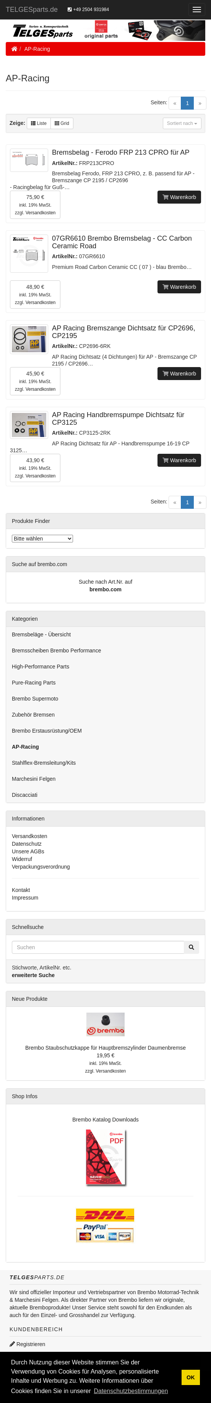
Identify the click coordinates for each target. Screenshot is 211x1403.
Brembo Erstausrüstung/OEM (47, 731)
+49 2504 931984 (88, 9)
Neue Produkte (29, 999)
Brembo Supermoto (35, 699)
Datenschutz (27, 844)
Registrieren (27, 1344)
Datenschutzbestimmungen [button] (131, 1391)
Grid (62, 123)
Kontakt (21, 890)
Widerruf (22, 859)
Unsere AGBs (28, 851)
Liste (39, 123)
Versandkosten (41, 212)
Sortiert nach (182, 123)
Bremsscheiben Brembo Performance (56, 650)
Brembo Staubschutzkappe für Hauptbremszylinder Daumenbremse (105, 1048)
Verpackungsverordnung (41, 867)
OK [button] (191, 1377)
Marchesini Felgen (33, 779)
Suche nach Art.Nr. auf (105, 582)
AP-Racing (37, 49)
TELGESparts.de (32, 9)
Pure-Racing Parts (33, 683)
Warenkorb (179, 197)
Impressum (25, 898)
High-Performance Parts (40, 666)
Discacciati (24, 795)
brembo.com (105, 589)
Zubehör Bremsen (33, 715)
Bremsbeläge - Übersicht (41, 634)
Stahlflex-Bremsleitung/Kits (44, 763)
